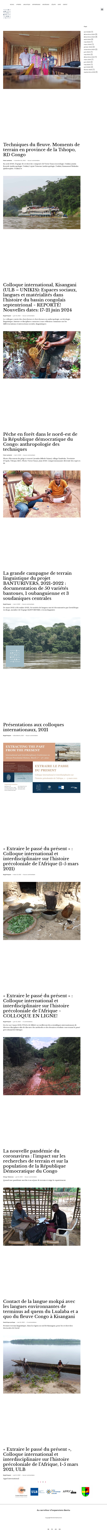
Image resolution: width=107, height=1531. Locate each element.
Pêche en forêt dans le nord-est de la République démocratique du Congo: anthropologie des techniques (40, 442)
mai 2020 (87, 64)
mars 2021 (87, 59)
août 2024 (87, 39)
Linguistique (26, 4)
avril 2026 (87, 32)
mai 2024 (87, 42)
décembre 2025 (89, 34)
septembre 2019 (89, 72)
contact (65, 4)
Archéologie (45, 4)
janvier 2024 (88, 47)
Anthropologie (36, 4)
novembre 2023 (89, 49)
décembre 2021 (89, 57)
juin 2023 (87, 52)
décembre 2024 (89, 37)
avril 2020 (87, 67)
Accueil (12, 4)
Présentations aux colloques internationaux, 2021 (33, 727)
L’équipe (53, 4)
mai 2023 (87, 54)
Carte (59, 4)
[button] (102, 9)
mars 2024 (87, 44)
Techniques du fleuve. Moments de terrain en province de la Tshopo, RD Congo (41, 149)
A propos (18, 4)
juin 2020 (87, 62)
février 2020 (88, 70)
